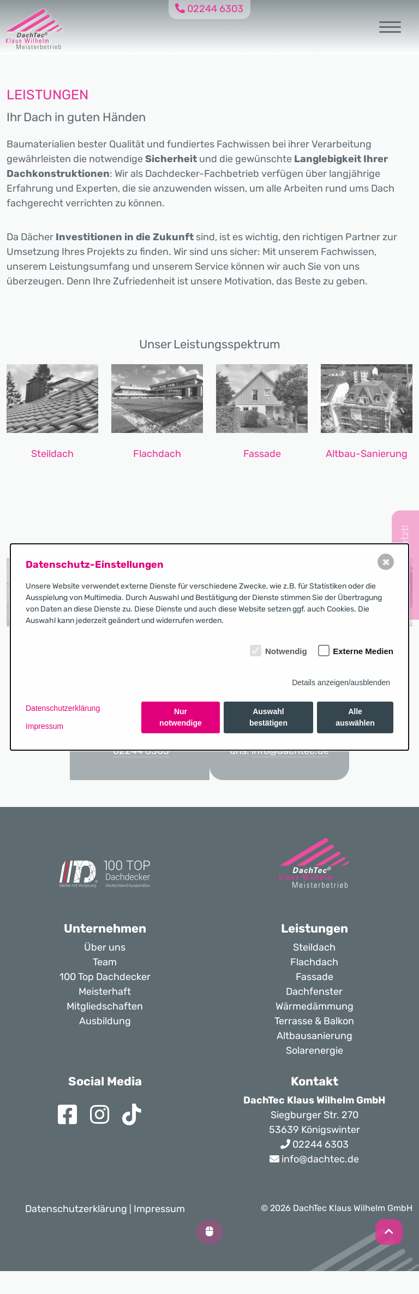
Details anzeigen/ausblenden (341, 682)
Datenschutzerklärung (63, 708)
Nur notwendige (180, 717)
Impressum (44, 726)
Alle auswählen (355, 717)
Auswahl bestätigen (268, 717)
